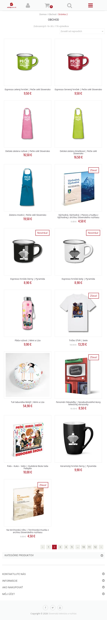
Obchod (52, 14)
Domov (43, 14)
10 (83, 546)
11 (89, 546)
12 (95, 546)
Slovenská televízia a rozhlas (63, 613)
